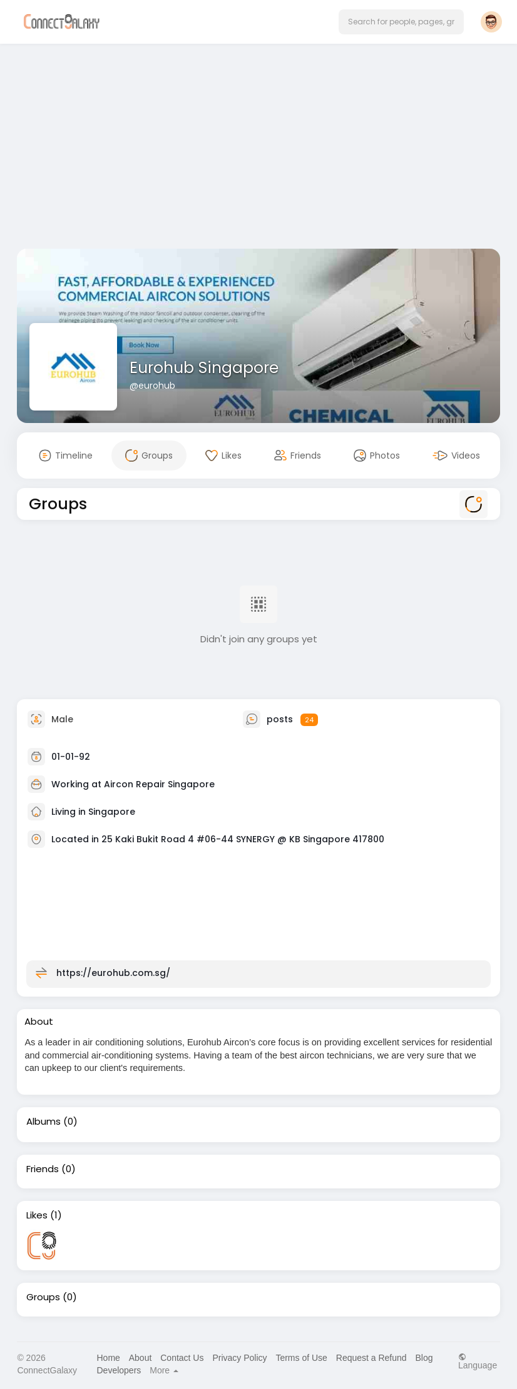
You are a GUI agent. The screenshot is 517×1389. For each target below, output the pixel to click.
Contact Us (181, 1358)
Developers (119, 1370)
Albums (43, 1122)
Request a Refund (371, 1358)
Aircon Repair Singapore (159, 784)
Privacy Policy (239, 1358)
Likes (37, 1215)
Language (477, 1361)
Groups (43, 1297)
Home (108, 1358)
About (140, 1358)
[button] (401, 21)
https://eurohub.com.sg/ (113, 973)
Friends (42, 1169)
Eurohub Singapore (204, 368)
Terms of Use (301, 1358)
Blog (424, 1358)
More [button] (164, 1370)
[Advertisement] (259, 148)
